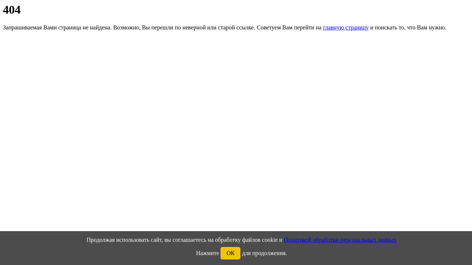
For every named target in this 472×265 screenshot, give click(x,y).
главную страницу (346, 27)
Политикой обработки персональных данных (340, 240)
